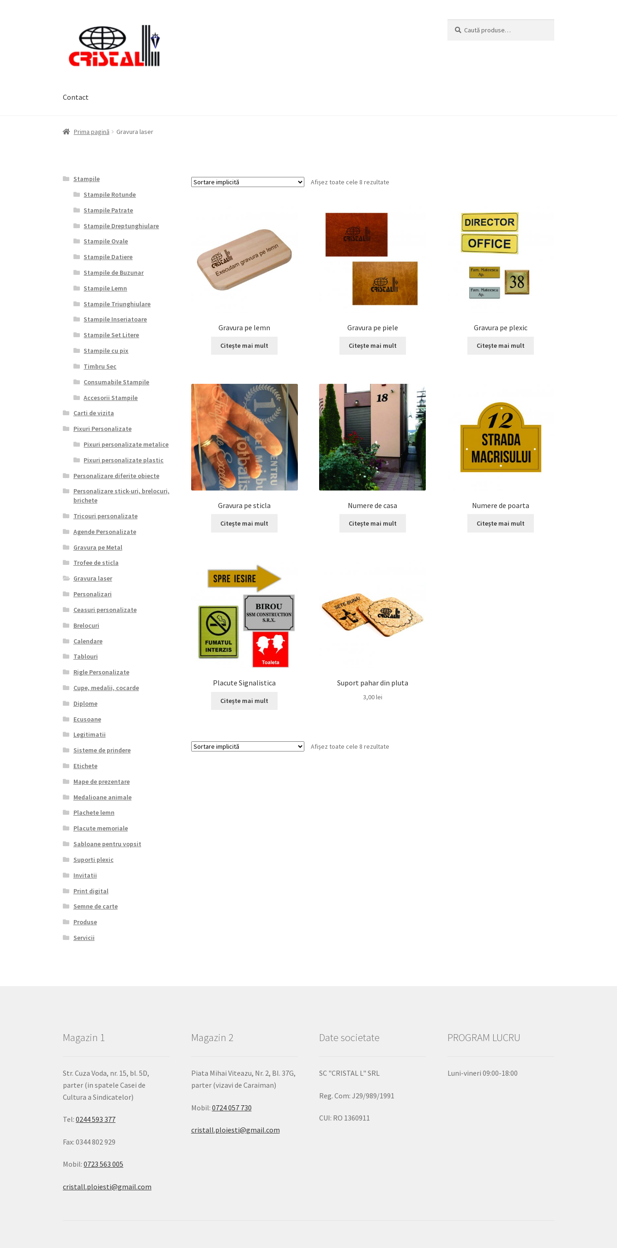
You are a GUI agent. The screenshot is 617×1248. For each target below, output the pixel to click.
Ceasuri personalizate (105, 610)
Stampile (86, 179)
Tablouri (85, 656)
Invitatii (85, 875)
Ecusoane (87, 719)
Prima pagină (91, 131)
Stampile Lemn (105, 288)
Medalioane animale (102, 797)
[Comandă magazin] (247, 182)
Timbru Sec (100, 366)
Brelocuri (86, 625)
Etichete (85, 766)
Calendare (88, 641)
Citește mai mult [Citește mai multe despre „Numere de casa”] (373, 523)
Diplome (85, 703)
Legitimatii (89, 734)
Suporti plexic (93, 859)
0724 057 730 (232, 1107)
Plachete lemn (94, 812)
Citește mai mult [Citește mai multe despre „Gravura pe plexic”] (501, 345)
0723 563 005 (103, 1164)
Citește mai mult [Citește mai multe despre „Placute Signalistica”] (244, 701)
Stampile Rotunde (110, 194)
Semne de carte (95, 906)
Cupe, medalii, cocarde (106, 688)
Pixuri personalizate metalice (126, 444)
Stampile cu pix (106, 350)
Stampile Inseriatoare (115, 319)
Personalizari (92, 594)
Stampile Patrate (108, 210)
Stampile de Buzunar (114, 272)
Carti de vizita (93, 413)
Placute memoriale (100, 828)
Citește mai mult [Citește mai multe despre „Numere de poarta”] (501, 523)
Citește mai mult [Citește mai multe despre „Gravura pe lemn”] (244, 345)
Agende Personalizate (104, 531)
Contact (76, 97)
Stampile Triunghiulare (117, 304)
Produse (85, 922)
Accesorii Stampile (111, 398)
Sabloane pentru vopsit (107, 844)
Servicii (84, 937)
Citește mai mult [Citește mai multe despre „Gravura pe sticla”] (244, 523)
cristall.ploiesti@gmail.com (107, 1186)
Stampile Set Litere (111, 335)
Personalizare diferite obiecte (116, 476)
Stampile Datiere (108, 257)
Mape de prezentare (101, 781)
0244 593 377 (95, 1119)
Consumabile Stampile (116, 382)
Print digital (91, 891)
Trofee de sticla (96, 562)
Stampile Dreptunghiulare (121, 226)
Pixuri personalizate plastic (123, 460)
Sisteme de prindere (102, 750)
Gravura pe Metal (97, 547)
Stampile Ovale (106, 241)
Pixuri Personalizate (102, 428)
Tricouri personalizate (105, 516)
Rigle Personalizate (101, 672)
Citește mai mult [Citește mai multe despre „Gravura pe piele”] (373, 345)
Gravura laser (92, 578)
